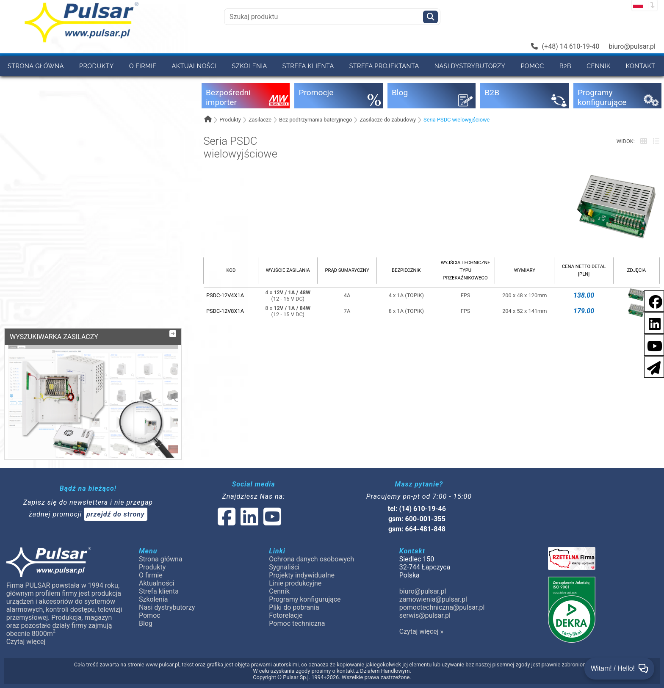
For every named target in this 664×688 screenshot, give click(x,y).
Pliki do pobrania (294, 607)
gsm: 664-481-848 (416, 529)
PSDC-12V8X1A (225, 311)
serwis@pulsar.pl (425, 615)
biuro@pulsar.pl (632, 46)
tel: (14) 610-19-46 (417, 509)
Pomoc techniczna (297, 623)
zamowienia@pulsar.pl (433, 599)
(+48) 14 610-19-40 (565, 46)
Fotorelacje (285, 615)
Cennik (599, 65)
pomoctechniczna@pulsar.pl (442, 607)
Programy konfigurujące (304, 599)
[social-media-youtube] (652, 344)
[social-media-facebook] (651, 300)
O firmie (143, 65)
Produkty (96, 65)
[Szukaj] (430, 17)
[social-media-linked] (248, 522)
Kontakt (641, 65)
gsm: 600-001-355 (416, 519)
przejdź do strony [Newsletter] (115, 514)
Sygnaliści (284, 567)
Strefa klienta (308, 65)
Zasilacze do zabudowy (388, 119)
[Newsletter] (651, 366)
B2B (565, 65)
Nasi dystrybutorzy (470, 65)
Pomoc (532, 65)
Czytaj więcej (26, 642)
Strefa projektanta (384, 65)
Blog (145, 623)
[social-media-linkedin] (650, 322)
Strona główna (36, 65)
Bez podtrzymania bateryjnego (315, 119)
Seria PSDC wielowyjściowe (456, 119)
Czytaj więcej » (421, 631)
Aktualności (194, 65)
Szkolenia (249, 65)
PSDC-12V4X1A (225, 295)
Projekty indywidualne (302, 575)
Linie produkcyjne (295, 583)
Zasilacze (260, 119)
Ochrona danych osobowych (311, 559)
